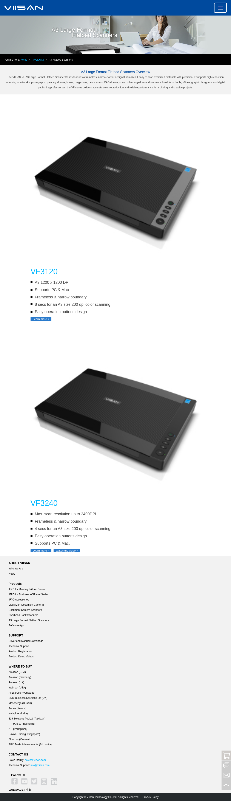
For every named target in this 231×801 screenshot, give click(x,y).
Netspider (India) (18, 713)
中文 (28, 789)
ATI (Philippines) (18, 728)
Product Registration (20, 651)
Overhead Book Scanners (23, 615)
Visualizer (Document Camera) (26, 604)
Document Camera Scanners (25, 609)
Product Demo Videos (21, 656)
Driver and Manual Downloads (26, 641)
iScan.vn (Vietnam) (19, 739)
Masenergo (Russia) (20, 703)
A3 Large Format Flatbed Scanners (29, 620)
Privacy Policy (151, 797)
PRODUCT (38, 59)
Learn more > (41, 319)
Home (23, 59)
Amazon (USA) (17, 672)
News (12, 573)
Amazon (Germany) (20, 677)
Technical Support (19, 646)
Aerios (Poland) (17, 708)
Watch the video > (67, 550)
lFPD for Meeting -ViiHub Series (27, 589)
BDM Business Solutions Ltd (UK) (28, 697)
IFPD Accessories (19, 599)
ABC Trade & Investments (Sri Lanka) (30, 744)
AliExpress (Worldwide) (22, 692)
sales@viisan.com (35, 760)
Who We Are (16, 568)
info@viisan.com (40, 765)
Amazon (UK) (16, 682)
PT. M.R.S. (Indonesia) (22, 723)
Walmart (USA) (17, 687)
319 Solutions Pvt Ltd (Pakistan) (27, 718)
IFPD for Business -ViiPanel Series (28, 594)
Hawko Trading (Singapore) (24, 734)
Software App (16, 625)
